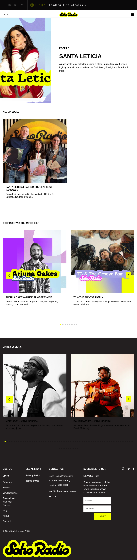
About (6, 516)
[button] (128, 275)
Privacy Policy (33, 475)
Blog (5, 510)
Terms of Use (32, 481)
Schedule (7, 482)
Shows (6, 487)
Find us (52, 496)
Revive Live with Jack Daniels (9, 501)
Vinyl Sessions (10, 493)
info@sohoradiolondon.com (63, 491)
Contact (7, 521)
